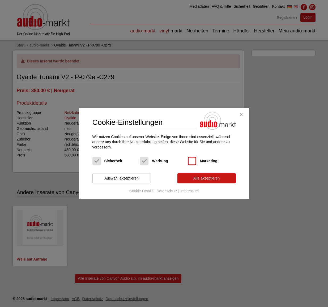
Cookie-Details (141, 191)
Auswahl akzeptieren (121, 178)
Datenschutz (166, 191)
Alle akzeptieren (206, 178)
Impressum (189, 191)
